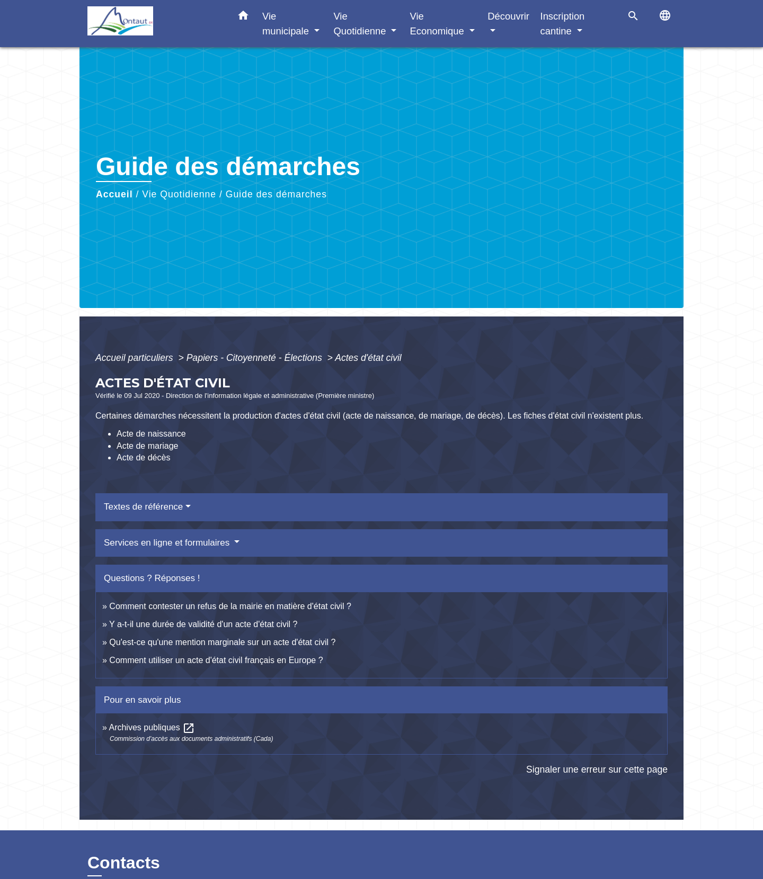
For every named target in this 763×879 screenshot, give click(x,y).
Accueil (114, 194)
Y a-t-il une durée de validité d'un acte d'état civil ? (203, 624)
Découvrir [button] (508, 16)
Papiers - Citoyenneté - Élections (256, 357)
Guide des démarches (276, 194)
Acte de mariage (148, 445)
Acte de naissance (151, 433)
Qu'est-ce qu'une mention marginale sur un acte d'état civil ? (222, 642)
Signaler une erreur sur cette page (597, 769)
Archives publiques (152, 727)
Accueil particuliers (135, 357)
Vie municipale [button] (287, 24)
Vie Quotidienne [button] (360, 24)
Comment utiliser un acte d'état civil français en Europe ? (216, 660)
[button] (243, 17)
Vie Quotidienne (179, 194)
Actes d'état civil (368, 357)
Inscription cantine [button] (562, 24)
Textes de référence (143, 507)
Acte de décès (143, 457)
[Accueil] (153, 23)
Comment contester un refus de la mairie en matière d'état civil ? (230, 606)
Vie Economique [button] (438, 24)
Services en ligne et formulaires (168, 543)
